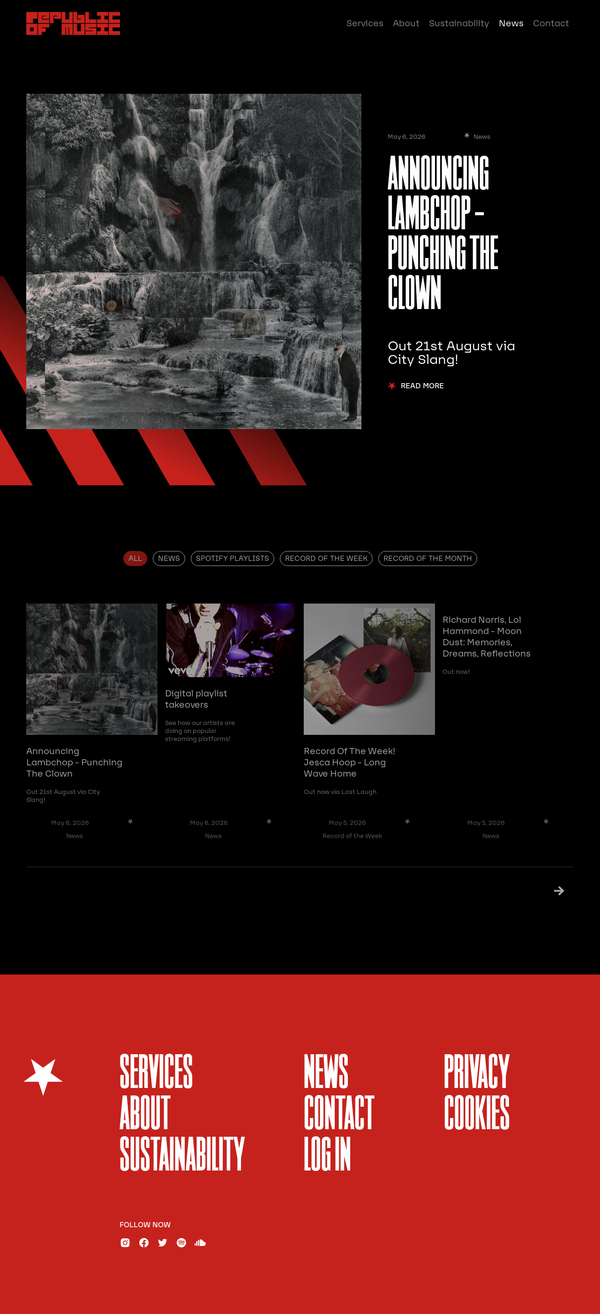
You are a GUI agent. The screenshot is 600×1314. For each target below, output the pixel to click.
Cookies (477, 1115)
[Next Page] (547, 890)
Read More (422, 386)
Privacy (477, 1074)
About (406, 23)
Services (364, 23)
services (156, 1074)
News (511, 23)
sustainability (182, 1157)
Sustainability (459, 23)
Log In (327, 1157)
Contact (551, 23)
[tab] (135, 558)
